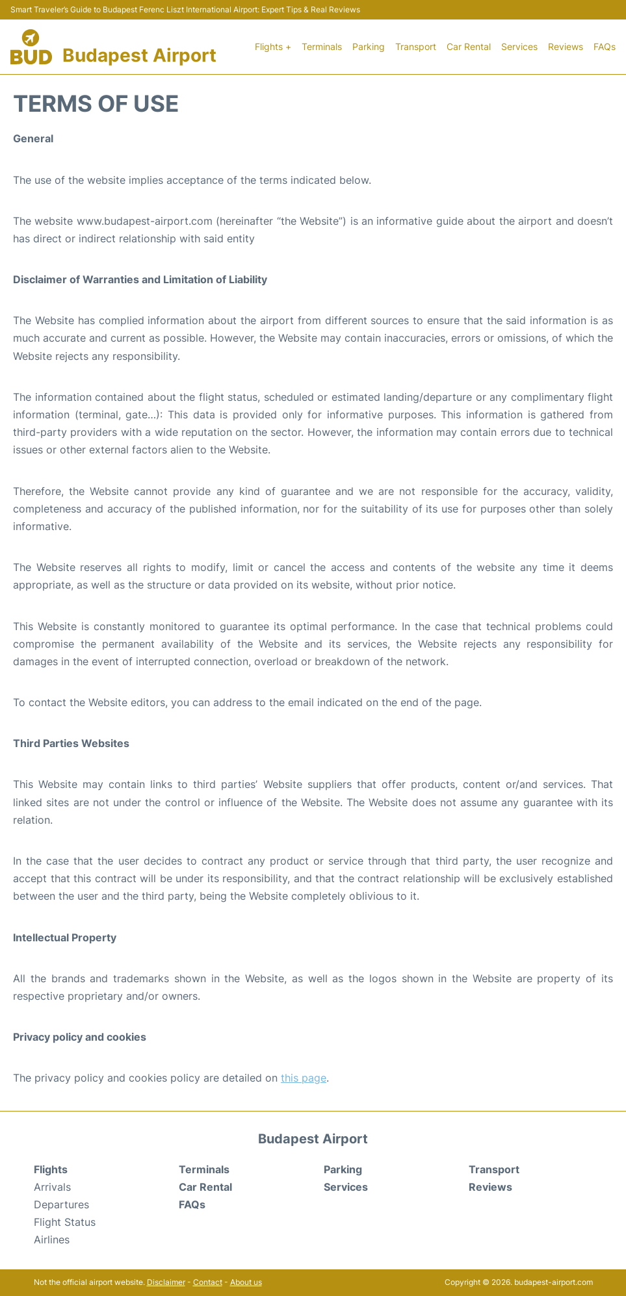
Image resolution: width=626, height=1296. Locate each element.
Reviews (565, 46)
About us (246, 1282)
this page (303, 1077)
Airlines (52, 1239)
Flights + (273, 46)
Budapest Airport (139, 55)
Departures (61, 1204)
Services (519, 46)
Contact (207, 1282)
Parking (368, 46)
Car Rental (469, 46)
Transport (415, 46)
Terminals (322, 46)
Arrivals (52, 1186)
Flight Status (65, 1221)
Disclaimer (166, 1282)
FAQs (604, 46)
